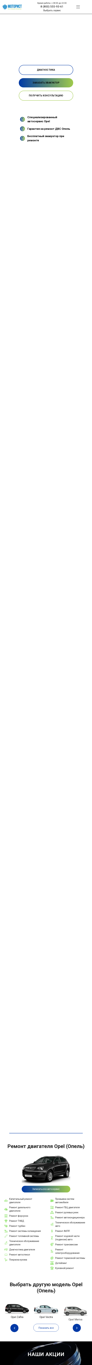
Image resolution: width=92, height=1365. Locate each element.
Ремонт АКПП (62, 1231)
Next (77, 1328)
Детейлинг (61, 1263)
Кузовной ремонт (64, 1268)
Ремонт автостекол (19, 1254)
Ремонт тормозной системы (70, 1258)
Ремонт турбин (17, 1226)
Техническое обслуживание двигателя (24, 1243)
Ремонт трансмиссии (66, 1244)
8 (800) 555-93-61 (51, 6)
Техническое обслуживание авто (70, 1224)
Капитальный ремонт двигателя (20, 1201)
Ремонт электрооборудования (67, 1251)
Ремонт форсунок (18, 1216)
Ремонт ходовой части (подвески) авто (67, 1238)
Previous (15, 1328)
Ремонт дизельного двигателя (19, 1209)
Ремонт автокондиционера (70, 1217)
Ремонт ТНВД (16, 1221)
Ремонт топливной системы (24, 1236)
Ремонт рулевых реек (66, 1212)
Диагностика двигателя (22, 1249)
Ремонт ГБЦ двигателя (67, 1207)
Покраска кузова (18, 1259)
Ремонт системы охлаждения (25, 1231)
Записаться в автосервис (46, 1189)
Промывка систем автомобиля (64, 1201)
